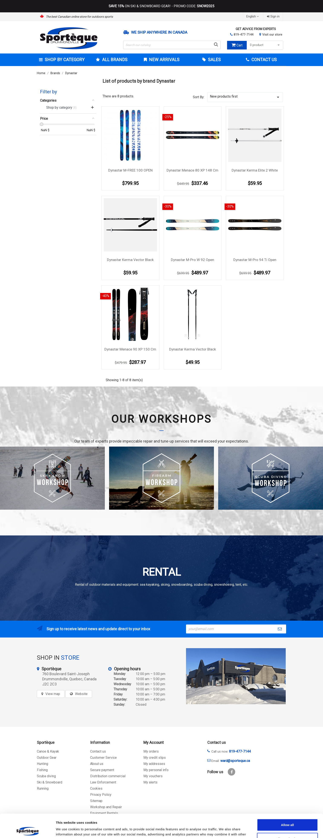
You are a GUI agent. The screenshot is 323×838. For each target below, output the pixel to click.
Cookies (96, 788)
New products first (245, 97)
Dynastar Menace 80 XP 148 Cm (192, 170)
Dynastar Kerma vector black (130, 260)
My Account (153, 742)
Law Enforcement (103, 782)
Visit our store (272, 34)
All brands (114, 59)
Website (81, 694)
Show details (224, 829)
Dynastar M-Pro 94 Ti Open (254, 260)
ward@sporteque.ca (235, 761)
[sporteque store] (236, 676)
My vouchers (153, 776)
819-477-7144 (243, 34)
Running (43, 788)
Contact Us (263, 59)
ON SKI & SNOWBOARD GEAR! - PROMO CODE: (161, 6)
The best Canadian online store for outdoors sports (79, 16)
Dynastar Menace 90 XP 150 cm (130, 349)
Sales (214, 59)
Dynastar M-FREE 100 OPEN (130, 170)
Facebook (231, 772)
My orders (151, 751)
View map (52, 694)
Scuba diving (46, 776)
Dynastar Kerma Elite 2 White (255, 170)
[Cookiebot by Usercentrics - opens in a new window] (27, 829)
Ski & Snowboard (49, 782)
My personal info (156, 770)
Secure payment (102, 770)
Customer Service (103, 758)
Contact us (98, 751)
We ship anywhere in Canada (159, 32)
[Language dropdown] (253, 16)
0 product (265, 45)
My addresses (154, 764)
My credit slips (154, 758)
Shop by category (64, 59)
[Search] (172, 45)
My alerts (150, 782)
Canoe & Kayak (48, 751)
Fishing (42, 770)
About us (96, 764)
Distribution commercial (107, 776)
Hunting (42, 764)
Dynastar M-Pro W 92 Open (192, 260)
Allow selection (287, 815)
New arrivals (163, 59)
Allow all (287, 801)
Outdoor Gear (46, 758)
